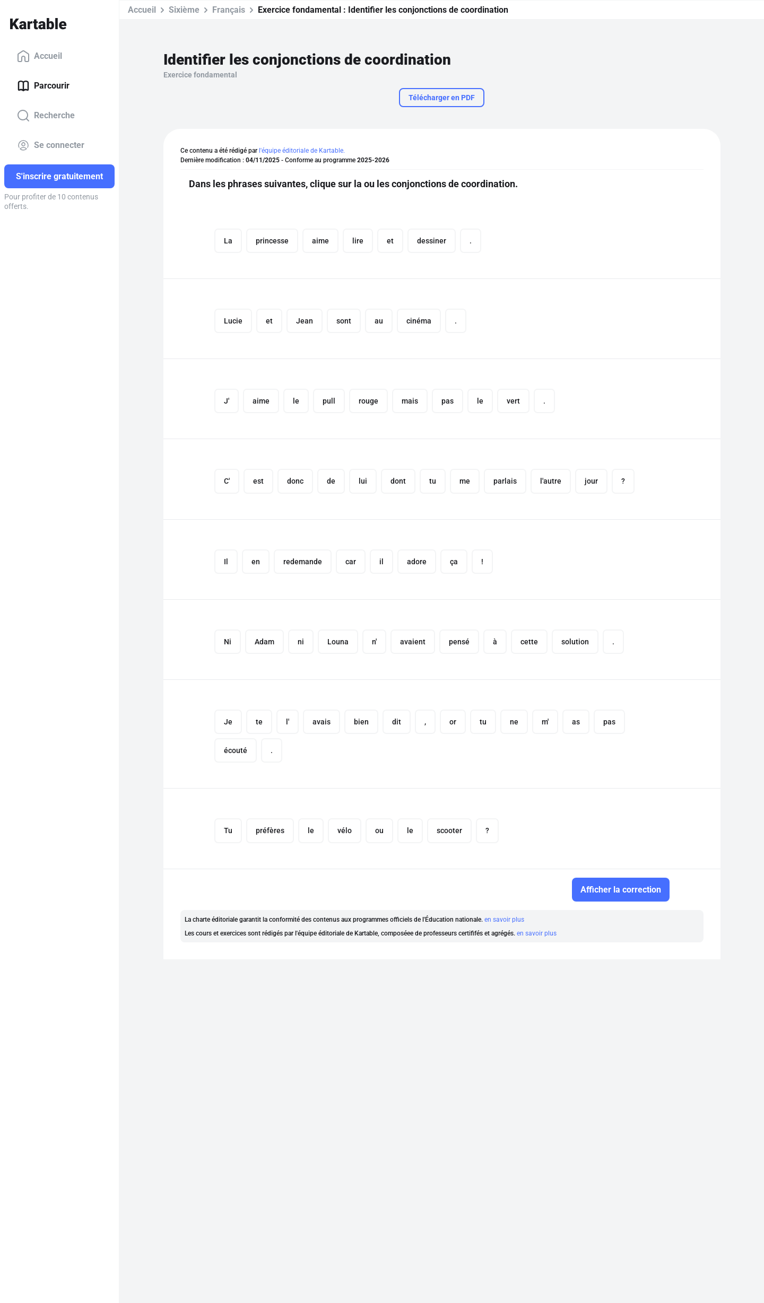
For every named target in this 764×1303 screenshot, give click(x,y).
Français (228, 10)
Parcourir (43, 86)
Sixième (184, 10)
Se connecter (50, 145)
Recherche (46, 115)
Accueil (39, 56)
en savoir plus (504, 923)
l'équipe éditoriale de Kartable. (302, 150)
